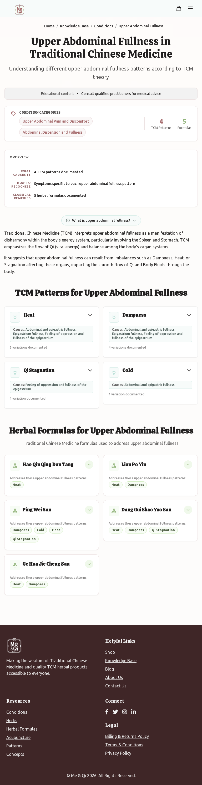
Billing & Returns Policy (127, 736)
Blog (109, 669)
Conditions (16, 712)
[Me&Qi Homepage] (19, 9)
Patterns (14, 745)
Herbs (11, 720)
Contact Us (116, 685)
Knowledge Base (121, 660)
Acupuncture (18, 737)
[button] (90, 315)
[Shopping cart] (179, 8)
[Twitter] (115, 712)
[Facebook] (107, 712)
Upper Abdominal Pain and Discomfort (56, 121)
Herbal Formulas (22, 729)
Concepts (15, 754)
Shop (110, 652)
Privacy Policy (118, 753)
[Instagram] (124, 712)
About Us (114, 677)
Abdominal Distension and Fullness (52, 132)
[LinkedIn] (133, 712)
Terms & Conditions (124, 744)
